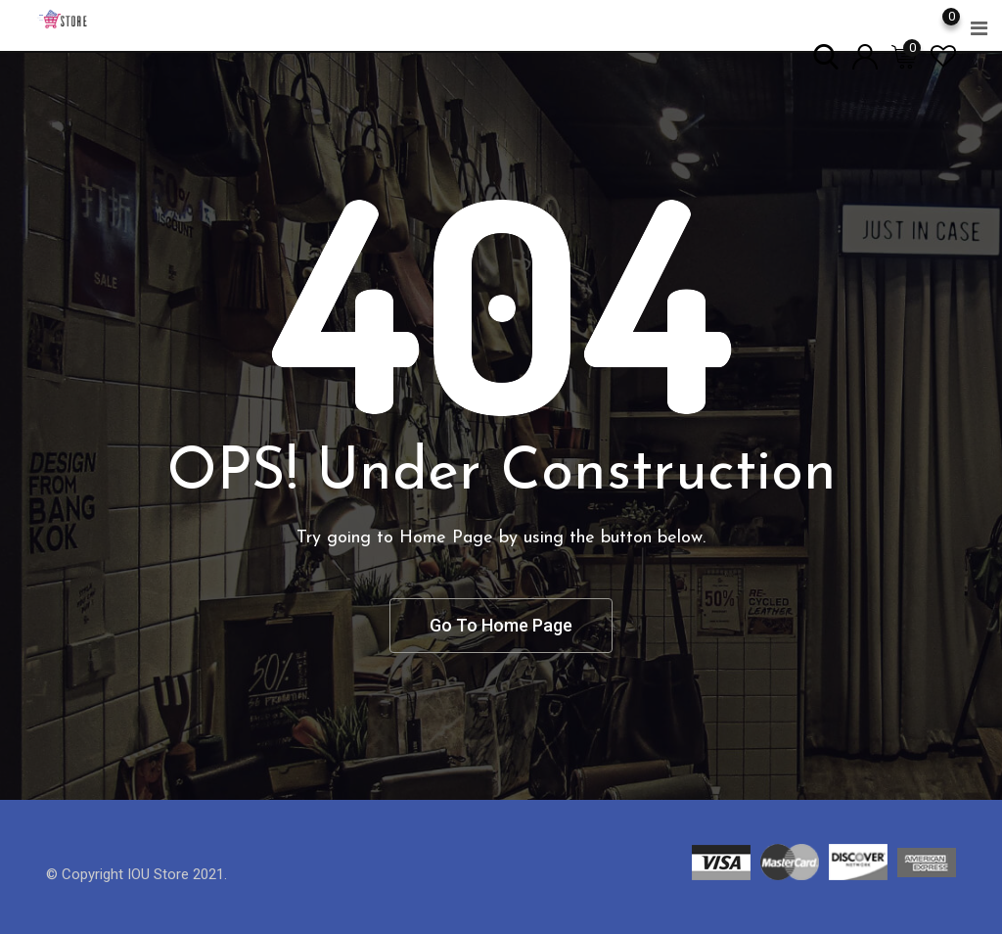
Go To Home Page (501, 625)
